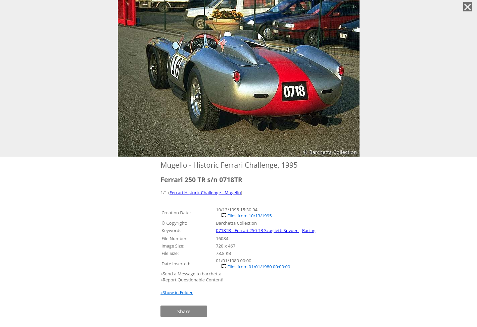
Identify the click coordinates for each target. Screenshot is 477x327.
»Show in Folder (176, 292)
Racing (309, 230)
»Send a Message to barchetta (191, 274)
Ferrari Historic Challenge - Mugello (205, 192)
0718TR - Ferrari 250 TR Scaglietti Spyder (257, 230)
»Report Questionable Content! (191, 280)
